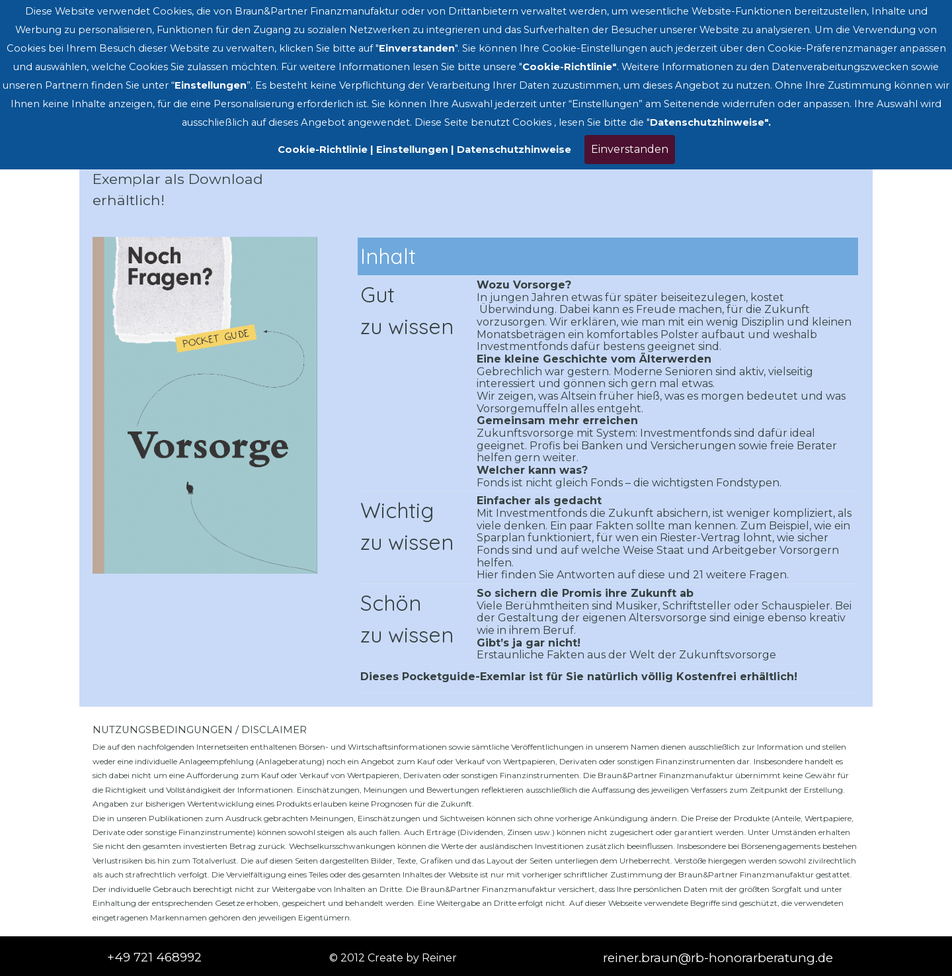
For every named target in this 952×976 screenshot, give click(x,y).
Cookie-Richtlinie (323, 149)
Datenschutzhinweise (514, 149)
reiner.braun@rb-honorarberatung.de (718, 957)
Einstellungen (412, 149)
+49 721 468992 (154, 957)
